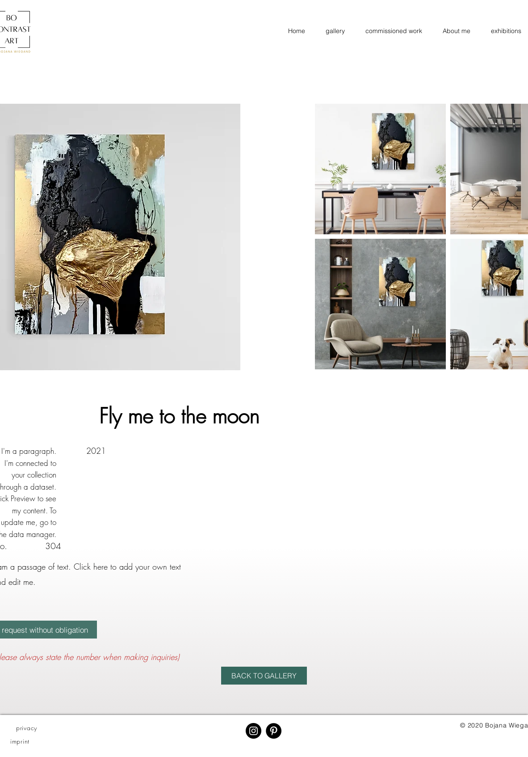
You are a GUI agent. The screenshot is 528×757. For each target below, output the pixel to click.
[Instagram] (253, 731)
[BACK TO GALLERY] (264, 676)
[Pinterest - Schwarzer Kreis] (273, 731)
